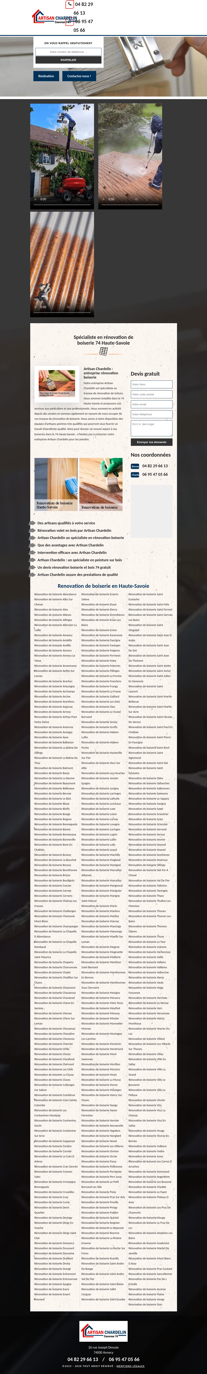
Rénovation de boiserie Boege (52, 814)
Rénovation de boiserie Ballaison (54, 742)
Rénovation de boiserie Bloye (52, 804)
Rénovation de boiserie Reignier (100, 1223)
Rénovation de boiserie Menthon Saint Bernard (101, 964)
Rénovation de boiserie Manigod (101, 865)
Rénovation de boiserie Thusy (146, 936)
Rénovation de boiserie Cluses (52, 1080)
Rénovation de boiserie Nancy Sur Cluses (101, 1097)
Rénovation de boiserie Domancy (54, 1243)
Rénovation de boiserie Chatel (52, 972)
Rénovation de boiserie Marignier (101, 891)
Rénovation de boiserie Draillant (53, 1258)
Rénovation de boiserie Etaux (99, 604)
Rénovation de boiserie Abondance (55, 594)
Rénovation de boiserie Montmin (101, 1044)
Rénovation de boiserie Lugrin (99, 834)
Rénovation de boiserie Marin (99, 906)
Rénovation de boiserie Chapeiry (54, 962)
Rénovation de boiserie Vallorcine (148, 972)
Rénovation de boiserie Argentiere (149, 1177)
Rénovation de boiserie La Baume (54, 778)
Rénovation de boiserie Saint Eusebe (103, 1299)
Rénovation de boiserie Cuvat (52, 1202)
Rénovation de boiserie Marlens (100, 911)
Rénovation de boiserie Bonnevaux (55, 834)
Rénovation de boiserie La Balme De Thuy (56, 760)
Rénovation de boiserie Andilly (52, 645)
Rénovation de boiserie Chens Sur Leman (54, 1021)
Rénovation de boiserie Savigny (147, 804)
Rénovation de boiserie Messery (100, 998)
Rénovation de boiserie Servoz (146, 834)
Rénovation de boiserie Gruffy (99, 727)
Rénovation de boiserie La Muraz (101, 1080)
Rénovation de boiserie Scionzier (148, 824)
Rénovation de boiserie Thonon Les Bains (149, 918)
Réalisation (46, 76)
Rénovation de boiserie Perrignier (101, 1171)
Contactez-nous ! (79, 76)
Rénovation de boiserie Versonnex (149, 1013)
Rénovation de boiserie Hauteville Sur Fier (101, 755)
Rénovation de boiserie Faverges (100, 645)
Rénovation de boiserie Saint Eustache (145, 596)
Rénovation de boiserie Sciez (145, 819)
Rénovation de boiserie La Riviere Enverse (101, 1240)
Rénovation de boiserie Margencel (102, 885)
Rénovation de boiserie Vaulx (145, 982)
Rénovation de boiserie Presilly (99, 1202)
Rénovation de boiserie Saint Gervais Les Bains (150, 617)
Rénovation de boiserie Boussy (52, 865)
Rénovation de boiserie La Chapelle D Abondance (55, 934)
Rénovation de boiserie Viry (145, 1105)
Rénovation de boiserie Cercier (52, 885)
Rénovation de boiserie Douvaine (54, 1253)
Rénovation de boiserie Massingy (101, 926)
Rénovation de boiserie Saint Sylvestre (145, 770)
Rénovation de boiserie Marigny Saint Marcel (100, 898)
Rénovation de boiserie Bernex (52, 793)
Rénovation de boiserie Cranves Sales (53, 1174)
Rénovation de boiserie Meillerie (101, 957)
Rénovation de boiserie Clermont (54, 1064)
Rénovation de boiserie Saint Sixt (148, 763)
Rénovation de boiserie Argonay (53, 707)
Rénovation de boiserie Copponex (54, 1141)
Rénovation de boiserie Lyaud (99, 850)
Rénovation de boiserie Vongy (146, 1299)
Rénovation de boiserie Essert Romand (52, 1297)
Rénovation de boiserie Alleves (52, 615)
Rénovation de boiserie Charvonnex (55, 967)
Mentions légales (131, 1366)
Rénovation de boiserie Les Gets (100, 701)
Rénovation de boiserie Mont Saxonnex (99, 1056)
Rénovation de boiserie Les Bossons (149, 1182)
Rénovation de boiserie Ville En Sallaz (147, 1061)
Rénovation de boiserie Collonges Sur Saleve (54, 1087)
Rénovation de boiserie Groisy (99, 722)
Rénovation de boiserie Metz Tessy (102, 1003)
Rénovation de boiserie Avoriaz (147, 1289)
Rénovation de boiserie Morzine (100, 1069)
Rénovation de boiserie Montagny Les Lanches (101, 1036)
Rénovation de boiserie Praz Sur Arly (103, 1197)
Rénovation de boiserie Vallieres (147, 967)
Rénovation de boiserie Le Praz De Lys (148, 1225)
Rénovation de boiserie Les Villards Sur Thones (149, 1046)
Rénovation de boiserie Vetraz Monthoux (146, 1021)
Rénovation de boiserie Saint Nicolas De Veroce (150, 719)
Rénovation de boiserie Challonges (55, 911)
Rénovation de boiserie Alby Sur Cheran (53, 602)
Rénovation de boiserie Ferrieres (101, 655)
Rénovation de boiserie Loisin (99, 814)
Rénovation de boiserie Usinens (147, 947)
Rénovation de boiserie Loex (98, 809)
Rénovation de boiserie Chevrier (53, 1044)
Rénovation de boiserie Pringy (99, 1207)
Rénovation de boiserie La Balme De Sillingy (56, 750)
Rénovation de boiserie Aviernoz (53, 727)
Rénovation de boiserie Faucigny (100, 640)
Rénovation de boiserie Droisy (52, 1263)
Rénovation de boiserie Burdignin (54, 880)
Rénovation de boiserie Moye (99, 1074)
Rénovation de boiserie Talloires (147, 885)
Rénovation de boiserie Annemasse (55, 666)
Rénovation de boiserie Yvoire (146, 1151)
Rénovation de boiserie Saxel (145, 809)
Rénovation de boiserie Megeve (100, 947)
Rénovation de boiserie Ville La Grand (147, 1072)
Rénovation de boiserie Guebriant (148, 1243)
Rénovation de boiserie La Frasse (101, 691)
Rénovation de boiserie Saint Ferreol (150, 609)
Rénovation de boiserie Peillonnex (101, 1166)
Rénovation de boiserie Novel (99, 1141)
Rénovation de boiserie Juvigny (100, 788)
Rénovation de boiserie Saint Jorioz (149, 671)
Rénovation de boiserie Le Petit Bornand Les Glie (100, 1184)
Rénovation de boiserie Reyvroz (100, 1233)
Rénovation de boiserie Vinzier (146, 1100)
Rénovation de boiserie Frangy (99, 686)
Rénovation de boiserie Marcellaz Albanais (101, 872)
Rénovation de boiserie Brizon (52, 875)
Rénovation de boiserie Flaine (146, 1294)
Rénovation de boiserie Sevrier (146, 839)
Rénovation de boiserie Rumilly (100, 1258)
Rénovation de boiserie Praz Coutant (150, 1269)
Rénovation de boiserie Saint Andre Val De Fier (102, 1276)
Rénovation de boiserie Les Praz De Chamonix (149, 1210)
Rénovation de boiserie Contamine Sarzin (55, 1123)
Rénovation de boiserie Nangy (99, 1105)
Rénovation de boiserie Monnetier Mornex (102, 1026)
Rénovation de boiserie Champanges (56, 926)
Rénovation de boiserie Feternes (100, 666)
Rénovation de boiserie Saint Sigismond (145, 755)
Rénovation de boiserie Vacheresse (149, 952)
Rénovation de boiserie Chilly (51, 1049)
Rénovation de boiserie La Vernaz (148, 1003)
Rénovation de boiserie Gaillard (100, 696)
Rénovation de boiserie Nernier (100, 1120)
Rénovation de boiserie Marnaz (100, 921)
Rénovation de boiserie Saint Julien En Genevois (149, 678)
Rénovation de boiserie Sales (145, 778)
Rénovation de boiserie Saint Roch (149, 747)
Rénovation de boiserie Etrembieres (102, 615)
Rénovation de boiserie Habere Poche (100, 745)
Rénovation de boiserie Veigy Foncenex (145, 990)
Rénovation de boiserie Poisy (98, 1192)
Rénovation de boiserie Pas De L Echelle (147, 1281)
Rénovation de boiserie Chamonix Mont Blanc (54, 918)
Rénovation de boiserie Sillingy (146, 865)
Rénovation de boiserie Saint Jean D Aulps (149, 637)
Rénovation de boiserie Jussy (145, 1156)
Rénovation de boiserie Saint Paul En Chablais (150, 729)
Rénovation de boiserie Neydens (100, 1131)
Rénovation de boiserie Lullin (98, 839)
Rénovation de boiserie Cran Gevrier (56, 1166)
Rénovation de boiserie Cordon (53, 1146)
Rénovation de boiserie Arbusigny (54, 686)
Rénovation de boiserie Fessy (98, 660)
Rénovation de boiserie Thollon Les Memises (149, 903)
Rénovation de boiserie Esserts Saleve (99, 596)
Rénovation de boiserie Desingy (53, 1218)
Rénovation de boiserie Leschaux (101, 804)
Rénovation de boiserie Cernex (52, 891)
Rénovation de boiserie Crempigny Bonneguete (55, 1184)
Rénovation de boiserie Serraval (147, 829)
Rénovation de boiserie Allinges (53, 620)
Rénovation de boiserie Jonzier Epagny (99, 780)
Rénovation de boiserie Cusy (51, 1197)
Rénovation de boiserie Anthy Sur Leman (54, 673)
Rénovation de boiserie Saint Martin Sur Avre (150, 709)
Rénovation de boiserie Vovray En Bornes (148, 1138)
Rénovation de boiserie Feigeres (100, 650)
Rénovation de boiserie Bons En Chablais (53, 847)
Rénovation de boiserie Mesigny (100, 993)
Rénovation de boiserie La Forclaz (101, 676)
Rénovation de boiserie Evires (99, 630)
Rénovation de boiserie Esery (51, 1289)
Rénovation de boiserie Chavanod (54, 998)
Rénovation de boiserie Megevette (102, 952)
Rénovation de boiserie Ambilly (53, 640)
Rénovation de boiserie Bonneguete (56, 824)
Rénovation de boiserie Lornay (99, 819)
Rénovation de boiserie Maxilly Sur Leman (102, 939)
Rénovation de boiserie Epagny (52, 1284)
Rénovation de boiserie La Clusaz (54, 1074)
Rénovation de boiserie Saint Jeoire (149, 666)
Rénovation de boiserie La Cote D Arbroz (54, 1159)
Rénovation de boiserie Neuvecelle (102, 1125)
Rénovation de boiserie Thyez (146, 896)
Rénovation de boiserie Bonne (52, 829)
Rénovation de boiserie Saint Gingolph (145, 627)
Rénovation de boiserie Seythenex (148, 855)
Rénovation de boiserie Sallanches (149, 783)
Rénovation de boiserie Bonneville (55, 839)
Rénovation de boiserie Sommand (148, 1171)
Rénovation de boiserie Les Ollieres (102, 1146)
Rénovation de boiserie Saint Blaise (102, 1284)
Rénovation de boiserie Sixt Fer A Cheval (148, 872)
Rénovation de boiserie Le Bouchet (55, 860)
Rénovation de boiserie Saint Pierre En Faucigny (149, 739)
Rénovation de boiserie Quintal (100, 1218)
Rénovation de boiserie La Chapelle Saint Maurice (55, 954)
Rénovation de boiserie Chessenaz (55, 1028)
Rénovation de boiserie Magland (100, 860)
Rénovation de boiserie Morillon (100, 1064)
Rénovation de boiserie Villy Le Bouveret (146, 1082)
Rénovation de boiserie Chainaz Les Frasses (55, 903)
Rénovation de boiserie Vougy (146, 1131)
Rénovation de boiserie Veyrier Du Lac (149, 1031)
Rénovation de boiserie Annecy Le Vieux (54, 658)
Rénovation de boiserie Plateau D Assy (148, 1199)
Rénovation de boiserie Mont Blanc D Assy (149, 1261)
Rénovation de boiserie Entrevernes (55, 1279)
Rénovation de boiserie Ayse (51, 737)
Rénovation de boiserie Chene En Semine (54, 1005)
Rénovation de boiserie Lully (98, 844)
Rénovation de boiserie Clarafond (54, 1059)
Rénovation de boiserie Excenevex (101, 635)
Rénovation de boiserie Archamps (54, 691)
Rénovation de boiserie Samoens (148, 793)
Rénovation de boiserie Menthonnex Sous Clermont (103, 985)
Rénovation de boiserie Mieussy (100, 1013)
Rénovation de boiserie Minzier (100, 1018)
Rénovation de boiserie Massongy (101, 931)
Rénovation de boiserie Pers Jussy (101, 1177)
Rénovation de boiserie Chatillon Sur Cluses (56, 980)
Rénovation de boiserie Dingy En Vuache (53, 1225)
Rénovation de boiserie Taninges (147, 891)
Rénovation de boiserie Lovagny (100, 824)
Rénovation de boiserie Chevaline (54, 1034)
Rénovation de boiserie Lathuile (100, 798)
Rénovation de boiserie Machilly (100, 855)
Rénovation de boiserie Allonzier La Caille (55, 627)
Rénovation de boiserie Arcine (52, 696)
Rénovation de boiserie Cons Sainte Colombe (55, 1102)
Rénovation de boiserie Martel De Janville (148, 1250)
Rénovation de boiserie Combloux (54, 1095)
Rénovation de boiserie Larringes (101, 793)
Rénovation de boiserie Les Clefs (53, 1069)
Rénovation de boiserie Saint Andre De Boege (102, 1266)
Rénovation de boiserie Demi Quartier (51, 1210)
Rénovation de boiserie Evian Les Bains (101, 622)
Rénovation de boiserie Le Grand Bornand (101, 714)
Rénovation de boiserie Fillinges (100, 671)
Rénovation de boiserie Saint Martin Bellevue (150, 699)
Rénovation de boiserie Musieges (101, 1090)
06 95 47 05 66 (155, 474)
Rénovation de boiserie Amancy (53, 635)
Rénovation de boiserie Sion (145, 1304)
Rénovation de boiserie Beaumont (55, 783)
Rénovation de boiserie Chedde (147, 1187)
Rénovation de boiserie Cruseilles (54, 1192)
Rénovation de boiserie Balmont (53, 768)
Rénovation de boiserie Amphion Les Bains (150, 1235)
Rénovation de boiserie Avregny (53, 732)
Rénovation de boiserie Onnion (100, 1151)
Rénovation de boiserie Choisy (52, 1054)
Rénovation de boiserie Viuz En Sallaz (147, 1123)
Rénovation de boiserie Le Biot (52, 798)
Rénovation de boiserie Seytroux (147, 860)
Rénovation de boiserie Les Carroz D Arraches (150, 1164)
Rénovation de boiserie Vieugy (146, 1218)
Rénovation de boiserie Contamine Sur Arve (55, 1133)
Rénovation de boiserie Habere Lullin (100, 734)
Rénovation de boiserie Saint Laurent (145, 689)
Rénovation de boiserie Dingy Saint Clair (55, 1235)
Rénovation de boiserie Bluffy (52, 809)
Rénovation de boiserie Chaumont (55, 987)
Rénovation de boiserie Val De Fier (149, 880)
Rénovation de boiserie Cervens (53, 896)
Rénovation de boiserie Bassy (52, 773)
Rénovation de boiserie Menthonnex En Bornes (103, 975)
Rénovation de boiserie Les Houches (103, 773)
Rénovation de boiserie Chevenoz (54, 1039)
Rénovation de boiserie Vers (145, 1008)
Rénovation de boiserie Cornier (53, 1151)
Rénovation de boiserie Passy (98, 1161)
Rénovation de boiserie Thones (147, 911)
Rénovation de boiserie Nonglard (101, 1136)
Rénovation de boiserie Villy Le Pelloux (146, 1092)
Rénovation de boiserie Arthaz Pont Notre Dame (55, 719)
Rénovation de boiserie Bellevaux (54, 788)
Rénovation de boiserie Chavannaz (55, 993)
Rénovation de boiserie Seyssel (147, 850)
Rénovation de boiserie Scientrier (148, 814)
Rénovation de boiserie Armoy (52, 712)
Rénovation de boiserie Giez (98, 707)
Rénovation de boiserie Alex (51, 609)
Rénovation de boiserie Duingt (52, 1269)
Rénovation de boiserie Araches (53, 681)
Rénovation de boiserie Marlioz (100, 916)
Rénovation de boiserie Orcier (99, 1156)
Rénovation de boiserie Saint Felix (148, 604)
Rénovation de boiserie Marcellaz (101, 880)
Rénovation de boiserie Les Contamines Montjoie (50, 1113)
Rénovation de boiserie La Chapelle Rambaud (55, 944)
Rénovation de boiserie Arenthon (54, 701)
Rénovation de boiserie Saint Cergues (98, 1291)
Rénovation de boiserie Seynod (147, 844)
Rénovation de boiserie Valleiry (147, 962)
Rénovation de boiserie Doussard (54, 1248)
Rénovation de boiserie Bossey (52, 855)
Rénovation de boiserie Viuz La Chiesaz (146, 1113)
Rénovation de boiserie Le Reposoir (102, 1228)
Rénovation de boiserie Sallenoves (149, 788)
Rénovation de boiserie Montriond (102, 1049)
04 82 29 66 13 (155, 465)
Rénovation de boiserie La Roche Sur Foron (103, 1250)
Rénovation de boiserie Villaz (145, 1054)
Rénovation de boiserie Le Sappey (148, 798)
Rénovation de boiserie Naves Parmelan (99, 1113)
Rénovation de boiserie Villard (146, 1039)
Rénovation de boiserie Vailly (145, 957)
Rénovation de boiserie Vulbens (147, 1146)
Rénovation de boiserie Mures (99, 1085)
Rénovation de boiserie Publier (99, 1212)
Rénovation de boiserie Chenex (53, 1013)
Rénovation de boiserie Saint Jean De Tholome (148, 658)
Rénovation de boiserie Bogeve (53, 819)
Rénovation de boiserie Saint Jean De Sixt (148, 648)
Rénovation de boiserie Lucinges (100, 829)
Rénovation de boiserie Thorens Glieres (147, 929)
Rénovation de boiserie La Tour (147, 942)
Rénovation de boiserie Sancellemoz (150, 1274)
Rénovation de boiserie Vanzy (146, 977)
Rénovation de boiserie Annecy (53, 650)
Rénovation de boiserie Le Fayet (147, 1192)
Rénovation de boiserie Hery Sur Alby (100, 765)
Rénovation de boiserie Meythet (100, 1008)
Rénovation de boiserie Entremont (55, 1274)
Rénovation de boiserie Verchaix (147, 998)
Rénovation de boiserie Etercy (99, 609)
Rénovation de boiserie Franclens (101, 681)
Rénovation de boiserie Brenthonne (55, 870)
